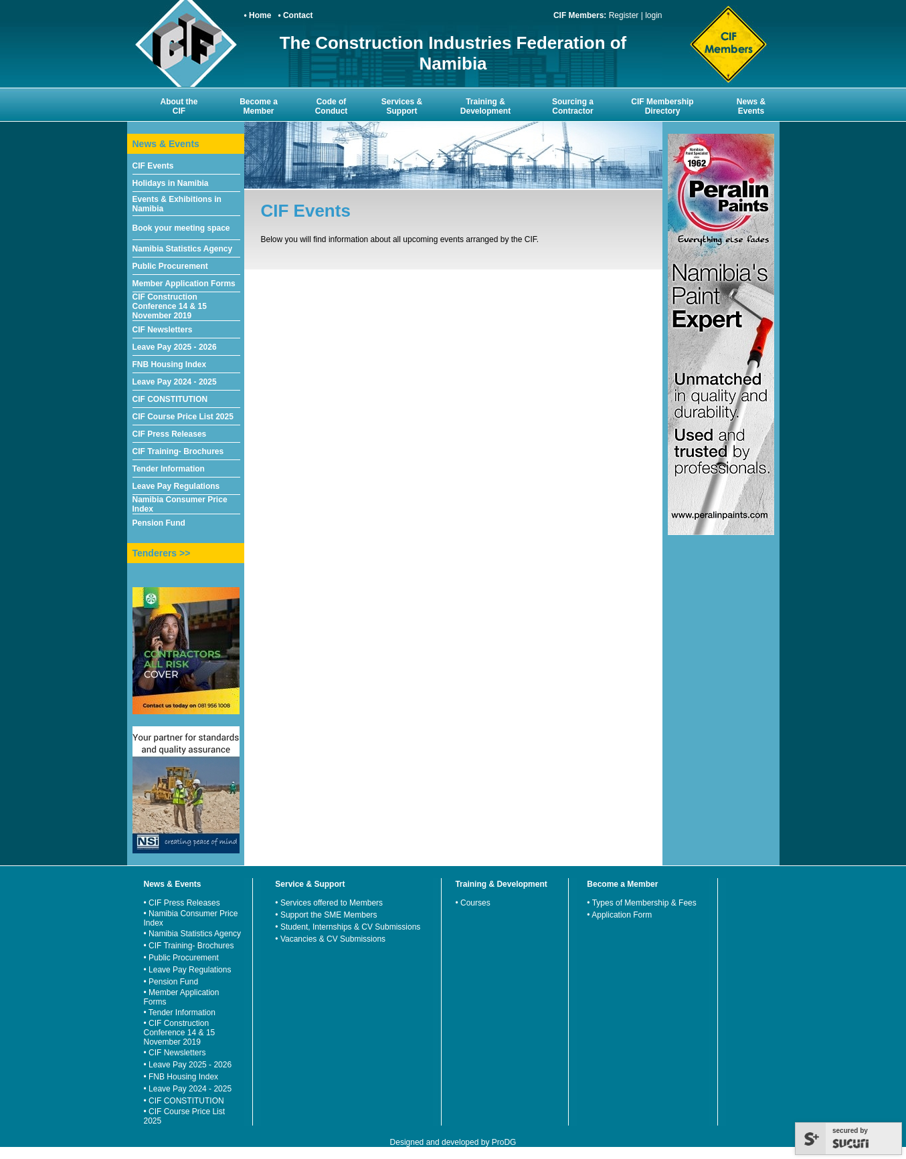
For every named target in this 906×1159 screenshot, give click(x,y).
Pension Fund (158, 523)
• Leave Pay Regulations (188, 969)
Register (624, 15)
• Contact (295, 15)
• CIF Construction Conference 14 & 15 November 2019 (179, 1033)
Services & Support (401, 106)
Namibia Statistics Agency (182, 248)
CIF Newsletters (162, 329)
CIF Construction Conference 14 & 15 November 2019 (169, 306)
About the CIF (179, 106)
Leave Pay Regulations (176, 486)
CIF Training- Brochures (178, 451)
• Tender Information (179, 1012)
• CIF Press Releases (182, 903)
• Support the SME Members (326, 915)
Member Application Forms (184, 283)
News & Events (751, 106)
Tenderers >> (161, 553)
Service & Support (310, 884)
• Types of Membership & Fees (641, 903)
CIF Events (153, 166)
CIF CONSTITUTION (170, 399)
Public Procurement (170, 266)
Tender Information (168, 468)
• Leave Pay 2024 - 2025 (188, 1088)
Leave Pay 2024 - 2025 (174, 382)
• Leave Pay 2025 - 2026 (188, 1064)
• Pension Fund (171, 981)
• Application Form (619, 915)
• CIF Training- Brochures (189, 945)
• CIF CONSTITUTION (184, 1100)
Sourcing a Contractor (573, 106)
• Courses (472, 903)
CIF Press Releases (169, 434)
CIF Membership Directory (662, 106)
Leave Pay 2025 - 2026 (174, 347)
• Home (258, 15)
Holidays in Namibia (170, 183)
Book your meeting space (181, 228)
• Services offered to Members (329, 903)
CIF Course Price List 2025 (183, 416)
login (653, 15)
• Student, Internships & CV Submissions (347, 927)
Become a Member (259, 106)
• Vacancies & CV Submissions (330, 939)
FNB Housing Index (169, 364)
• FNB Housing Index (181, 1076)
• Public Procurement (181, 957)
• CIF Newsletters (175, 1052)
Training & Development (485, 106)
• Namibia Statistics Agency (193, 933)
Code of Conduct (331, 106)
